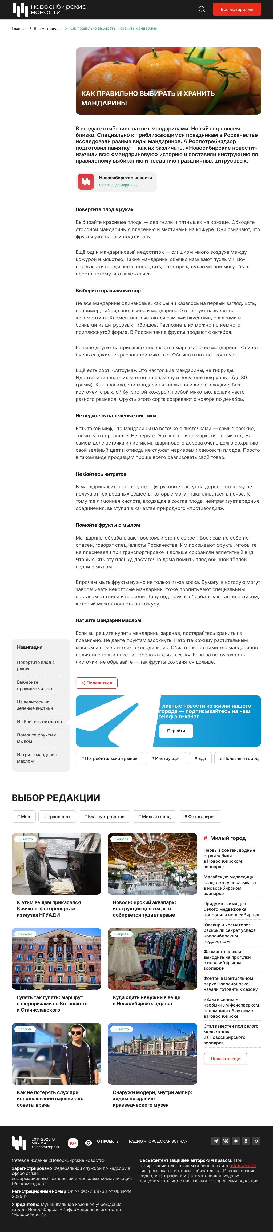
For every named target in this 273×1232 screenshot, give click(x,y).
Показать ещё (225, 1058)
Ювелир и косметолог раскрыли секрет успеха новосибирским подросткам (230, 933)
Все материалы (237, 9)
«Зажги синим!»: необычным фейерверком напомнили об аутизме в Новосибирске (231, 1008)
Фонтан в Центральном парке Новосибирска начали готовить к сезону (231, 984)
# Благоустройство (104, 816)
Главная (19, 28)
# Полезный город (239, 758)
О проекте (107, 1141)
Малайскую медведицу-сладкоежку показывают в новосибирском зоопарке (230, 885)
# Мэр (23, 816)
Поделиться (96, 683)
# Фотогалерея (200, 816)
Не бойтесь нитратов (39, 721)
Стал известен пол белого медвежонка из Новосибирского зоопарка (231, 1034)
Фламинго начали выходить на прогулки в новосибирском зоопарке (227, 960)
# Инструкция (166, 758)
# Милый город (154, 816)
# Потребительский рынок (109, 758)
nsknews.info (243, 1165)
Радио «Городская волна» (158, 1141)
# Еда (200, 758)
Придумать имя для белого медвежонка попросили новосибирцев (231, 909)
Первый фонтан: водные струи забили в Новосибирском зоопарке (229, 858)
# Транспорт (57, 816)
